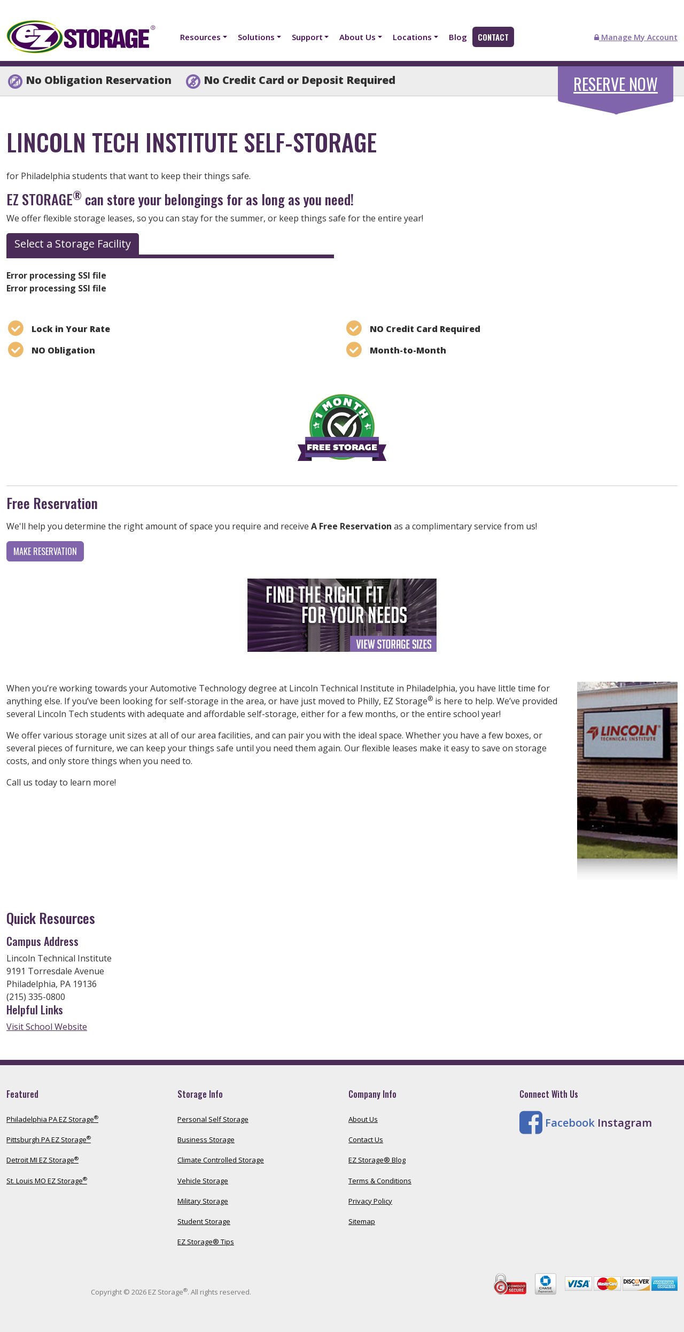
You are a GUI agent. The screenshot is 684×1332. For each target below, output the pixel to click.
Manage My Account (636, 37)
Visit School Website (46, 1027)
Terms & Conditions (379, 1180)
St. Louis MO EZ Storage (46, 1180)
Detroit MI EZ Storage (42, 1160)
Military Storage (202, 1201)
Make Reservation (45, 551)
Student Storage (203, 1221)
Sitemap (361, 1221)
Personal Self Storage (212, 1119)
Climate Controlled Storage (220, 1160)
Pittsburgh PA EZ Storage (48, 1139)
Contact (493, 37)
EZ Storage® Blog (377, 1160)
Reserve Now (615, 84)
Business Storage (206, 1139)
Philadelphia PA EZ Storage (52, 1119)
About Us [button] (357, 37)
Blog (458, 37)
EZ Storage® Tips (205, 1241)
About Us (363, 1119)
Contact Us (365, 1139)
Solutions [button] (256, 37)
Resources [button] (200, 37)
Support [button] (307, 37)
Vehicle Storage (202, 1180)
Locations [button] (412, 37)
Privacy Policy (370, 1201)
